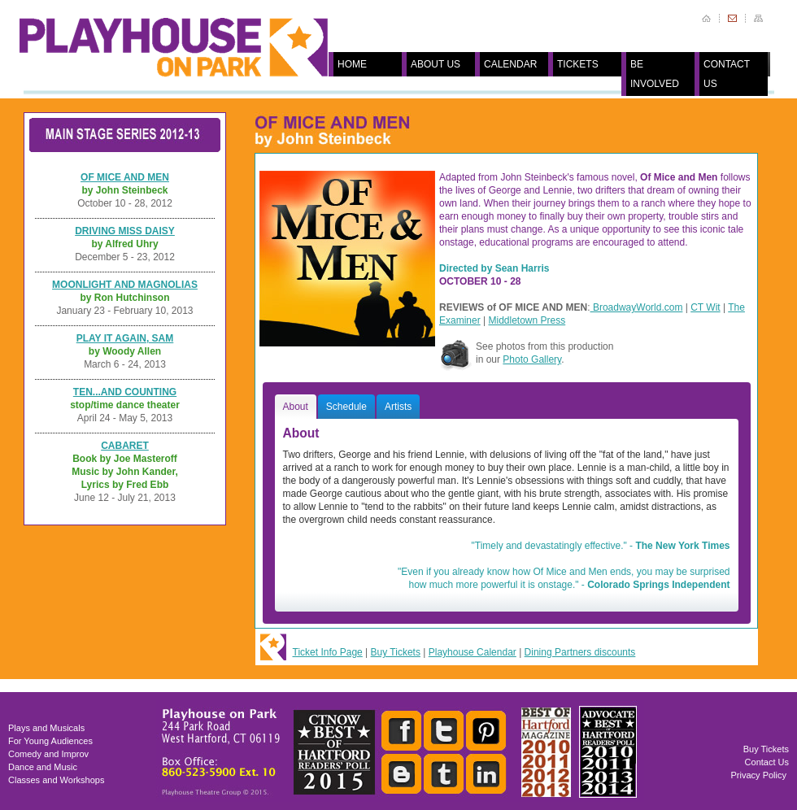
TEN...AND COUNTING (124, 392)
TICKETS (578, 64)
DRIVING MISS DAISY (125, 231)
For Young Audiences (50, 741)
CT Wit (705, 307)
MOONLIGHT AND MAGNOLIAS (125, 284)
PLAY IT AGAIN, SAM (125, 338)
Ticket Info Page (328, 652)
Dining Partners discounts (580, 652)
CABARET (125, 445)
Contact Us (767, 762)
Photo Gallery (532, 359)
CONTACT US (726, 74)
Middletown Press (526, 320)
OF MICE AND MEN (125, 177)
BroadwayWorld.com (636, 307)
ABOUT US (435, 64)
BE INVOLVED (654, 74)
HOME (352, 64)
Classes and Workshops (56, 780)
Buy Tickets (395, 652)
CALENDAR (510, 64)
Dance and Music (42, 767)
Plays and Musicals (46, 728)
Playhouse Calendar (472, 652)
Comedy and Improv (48, 754)
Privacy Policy (758, 775)
